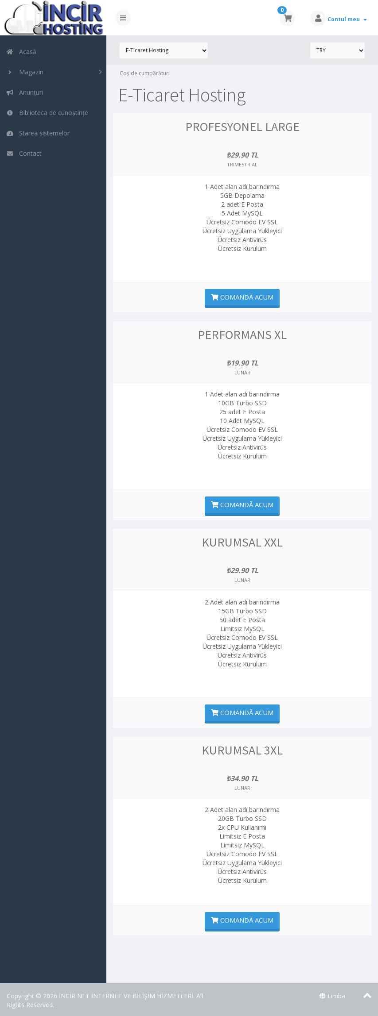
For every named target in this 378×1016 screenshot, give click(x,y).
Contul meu (347, 19)
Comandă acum (242, 296)
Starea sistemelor (38, 133)
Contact (24, 153)
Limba (332, 996)
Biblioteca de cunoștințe (47, 112)
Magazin (24, 72)
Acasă (21, 51)
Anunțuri (24, 92)
